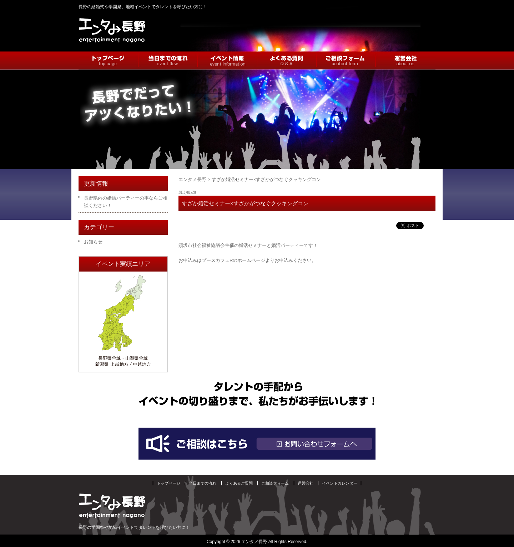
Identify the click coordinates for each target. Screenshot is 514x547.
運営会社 (305, 483)
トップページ (168, 483)
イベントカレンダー (339, 483)
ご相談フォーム (275, 483)
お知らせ (93, 241)
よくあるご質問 (239, 483)
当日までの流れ (202, 483)
